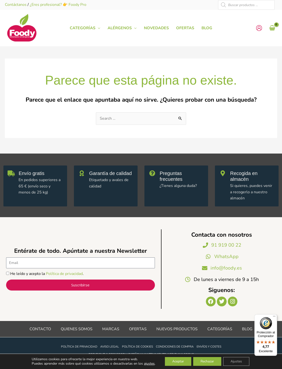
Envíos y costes (209, 347)
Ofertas (138, 329)
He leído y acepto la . (47, 273)
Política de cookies (137, 347)
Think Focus (184, 354)
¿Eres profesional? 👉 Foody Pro (58, 4)
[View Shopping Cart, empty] (272, 28)
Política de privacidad (64, 273)
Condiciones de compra (175, 347)
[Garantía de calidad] (82, 173)
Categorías (219, 329)
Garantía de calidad (110, 173)
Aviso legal (109, 347)
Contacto (40, 329)
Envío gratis (31, 173)
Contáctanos (16, 4)
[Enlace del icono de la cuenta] (259, 28)
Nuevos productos (177, 329)
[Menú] (274, 317)
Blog (247, 329)
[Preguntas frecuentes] (152, 173)
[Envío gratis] (11, 173)
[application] (97, 28)
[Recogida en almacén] (223, 173)
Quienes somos (76, 329)
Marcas (110, 329)
